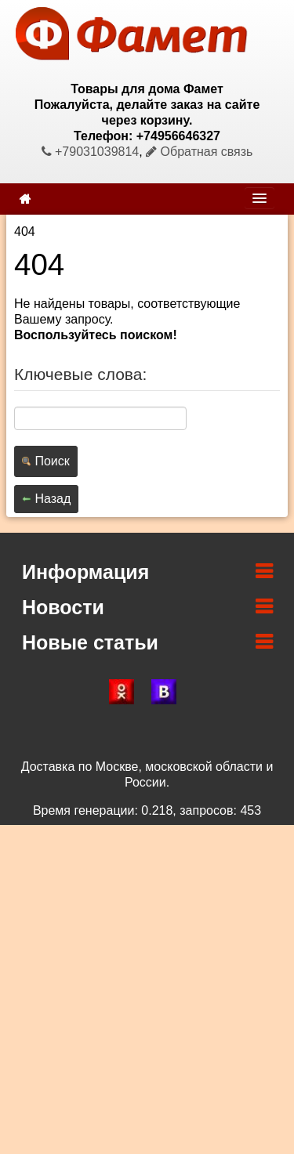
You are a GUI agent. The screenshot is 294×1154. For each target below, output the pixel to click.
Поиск (46, 461)
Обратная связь (199, 151)
